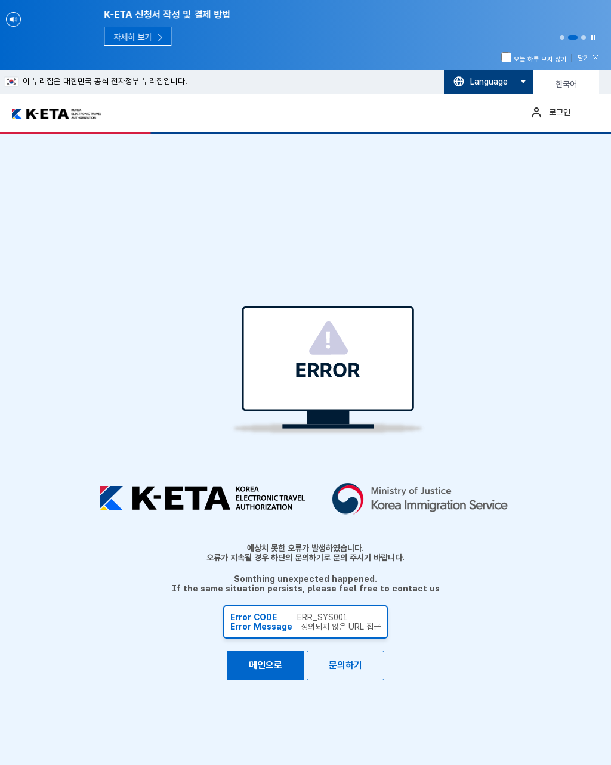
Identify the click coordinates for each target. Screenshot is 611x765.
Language (489, 81)
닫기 (584, 58)
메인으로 (265, 665)
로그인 (559, 112)
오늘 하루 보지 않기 (534, 58)
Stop (593, 37)
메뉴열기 (590, 112)
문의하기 (345, 665)
